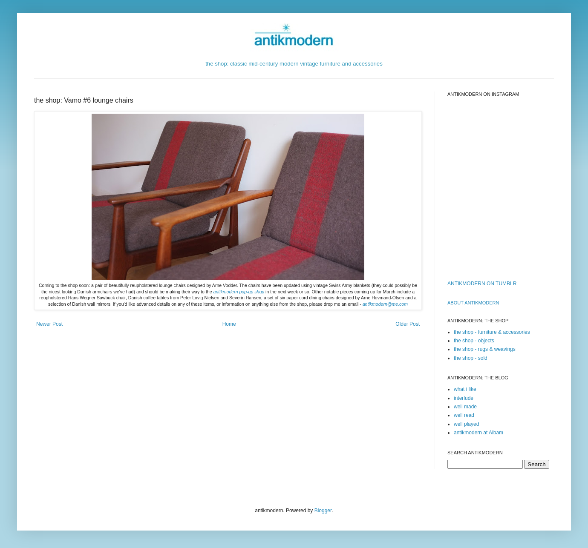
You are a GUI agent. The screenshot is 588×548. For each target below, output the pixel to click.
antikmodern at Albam (478, 433)
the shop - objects (474, 341)
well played (466, 424)
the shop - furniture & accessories (492, 332)
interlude (463, 398)
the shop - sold (470, 358)
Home (229, 324)
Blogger (323, 511)
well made (465, 407)
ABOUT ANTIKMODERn (473, 302)
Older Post (407, 324)
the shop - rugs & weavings (485, 349)
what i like (465, 389)
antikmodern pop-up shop (239, 291)
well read (464, 415)
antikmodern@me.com (385, 304)
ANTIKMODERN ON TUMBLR (481, 284)
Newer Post (49, 324)
